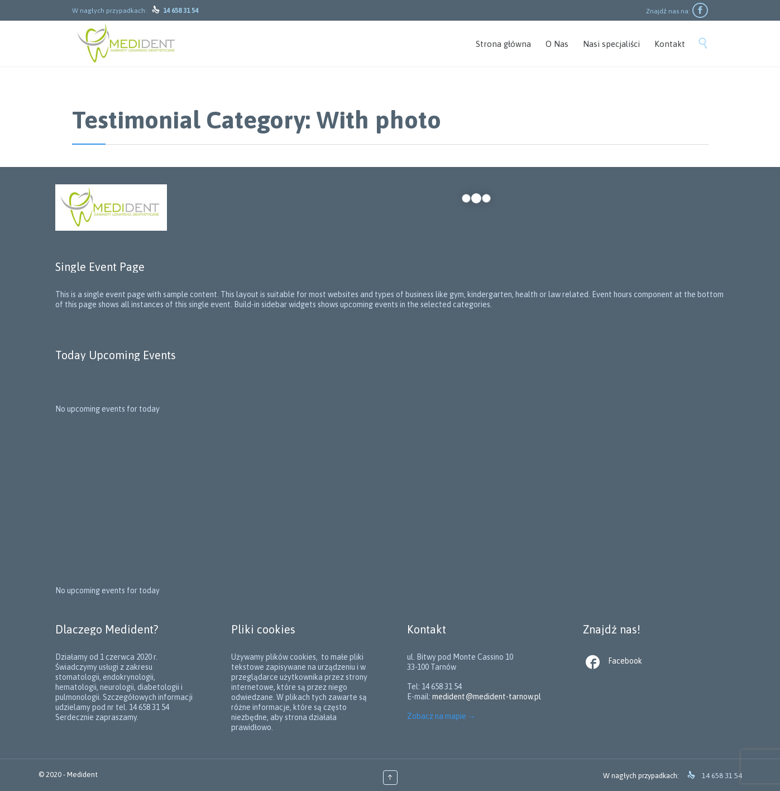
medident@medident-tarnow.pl (486, 696)
